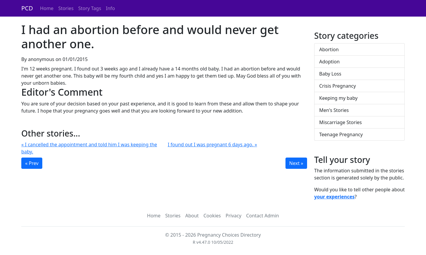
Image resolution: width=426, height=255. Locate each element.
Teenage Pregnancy (341, 134)
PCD (27, 8)
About (192, 215)
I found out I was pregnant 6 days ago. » (212, 144)
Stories (66, 8)
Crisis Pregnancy (337, 86)
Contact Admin (262, 215)
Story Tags (89, 8)
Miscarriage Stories (340, 122)
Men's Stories (334, 110)
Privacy (233, 215)
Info (110, 8)
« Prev (31, 163)
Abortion (329, 49)
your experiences (334, 196)
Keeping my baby (338, 98)
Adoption (329, 61)
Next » (296, 163)
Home (47, 8)
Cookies (212, 215)
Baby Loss (330, 73)
